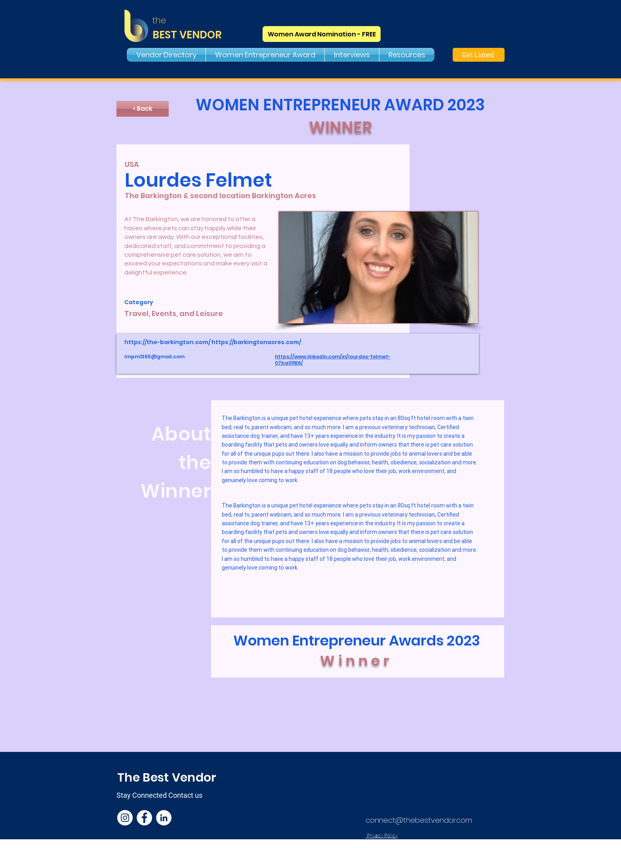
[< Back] (142, 109)
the (159, 20)
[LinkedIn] (163, 817)
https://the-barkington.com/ (167, 342)
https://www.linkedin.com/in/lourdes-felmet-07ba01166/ (333, 360)
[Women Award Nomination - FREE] (322, 34)
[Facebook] (144, 817)
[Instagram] (125, 817)
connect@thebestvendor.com (419, 820)
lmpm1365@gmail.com (154, 356)
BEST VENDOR (187, 35)
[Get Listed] (479, 55)
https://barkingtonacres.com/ (256, 342)
